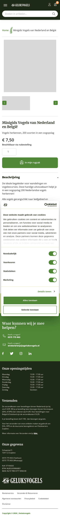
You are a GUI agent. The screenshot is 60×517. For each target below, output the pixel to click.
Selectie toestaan (30, 310)
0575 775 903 (14, 337)
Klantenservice (8, 493)
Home (7, 30)
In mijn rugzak (32, 162)
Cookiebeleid (43, 499)
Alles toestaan (30, 300)
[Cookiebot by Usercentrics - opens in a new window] (44, 205)
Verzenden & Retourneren (27, 493)
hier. (36, 433)
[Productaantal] (9, 151)
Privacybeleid (29, 499)
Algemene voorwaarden (11, 499)
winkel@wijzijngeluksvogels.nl (23, 346)
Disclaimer (6, 504)
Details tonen (44, 291)
